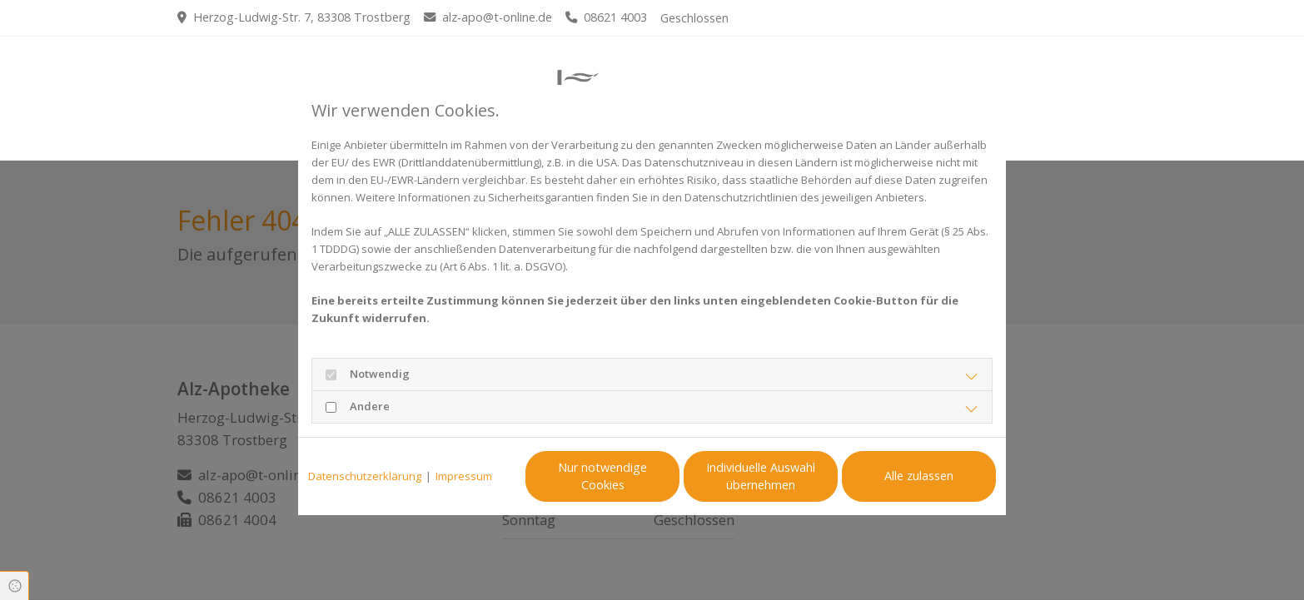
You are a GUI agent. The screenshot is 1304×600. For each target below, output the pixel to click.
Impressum (463, 476)
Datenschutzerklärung (364, 476)
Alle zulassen (918, 475)
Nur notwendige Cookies (602, 476)
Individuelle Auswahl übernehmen (760, 476)
